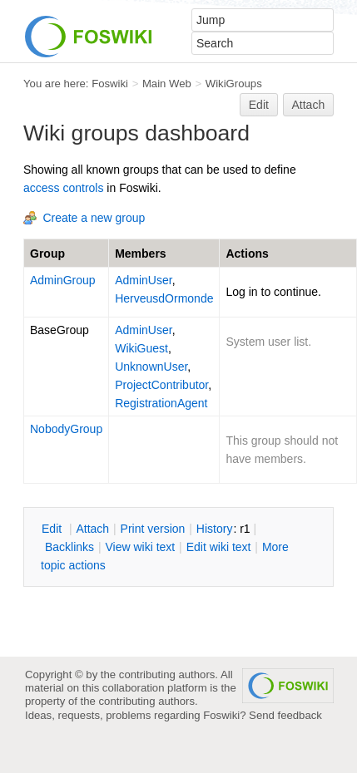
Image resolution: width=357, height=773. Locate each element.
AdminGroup (63, 280)
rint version (153, 528)
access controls (63, 187)
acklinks (69, 547)
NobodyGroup (66, 429)
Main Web (166, 83)
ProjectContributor (161, 384)
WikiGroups (234, 83)
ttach (92, 528)
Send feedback (285, 715)
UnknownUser (151, 366)
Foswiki (110, 83)
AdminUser (143, 280)
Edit (259, 104)
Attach (308, 104)
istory (214, 528)
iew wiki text (140, 547)
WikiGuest (141, 348)
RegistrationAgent (161, 403)
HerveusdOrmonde (164, 298)
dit (53, 528)
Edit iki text (218, 547)
